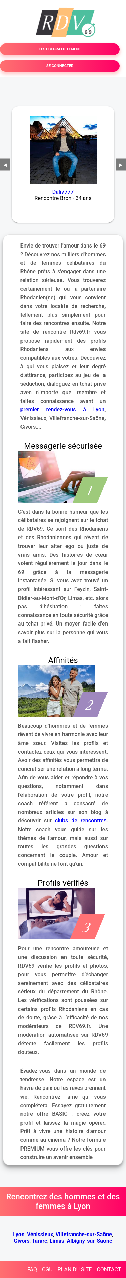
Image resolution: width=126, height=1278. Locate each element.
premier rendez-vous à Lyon (62, 409)
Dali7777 (63, 191)
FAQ (32, 1269)
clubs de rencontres (81, 820)
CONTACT (109, 1269)
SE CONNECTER (60, 66)
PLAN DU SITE (75, 1269)
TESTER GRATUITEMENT (60, 49)
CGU (47, 1269)
